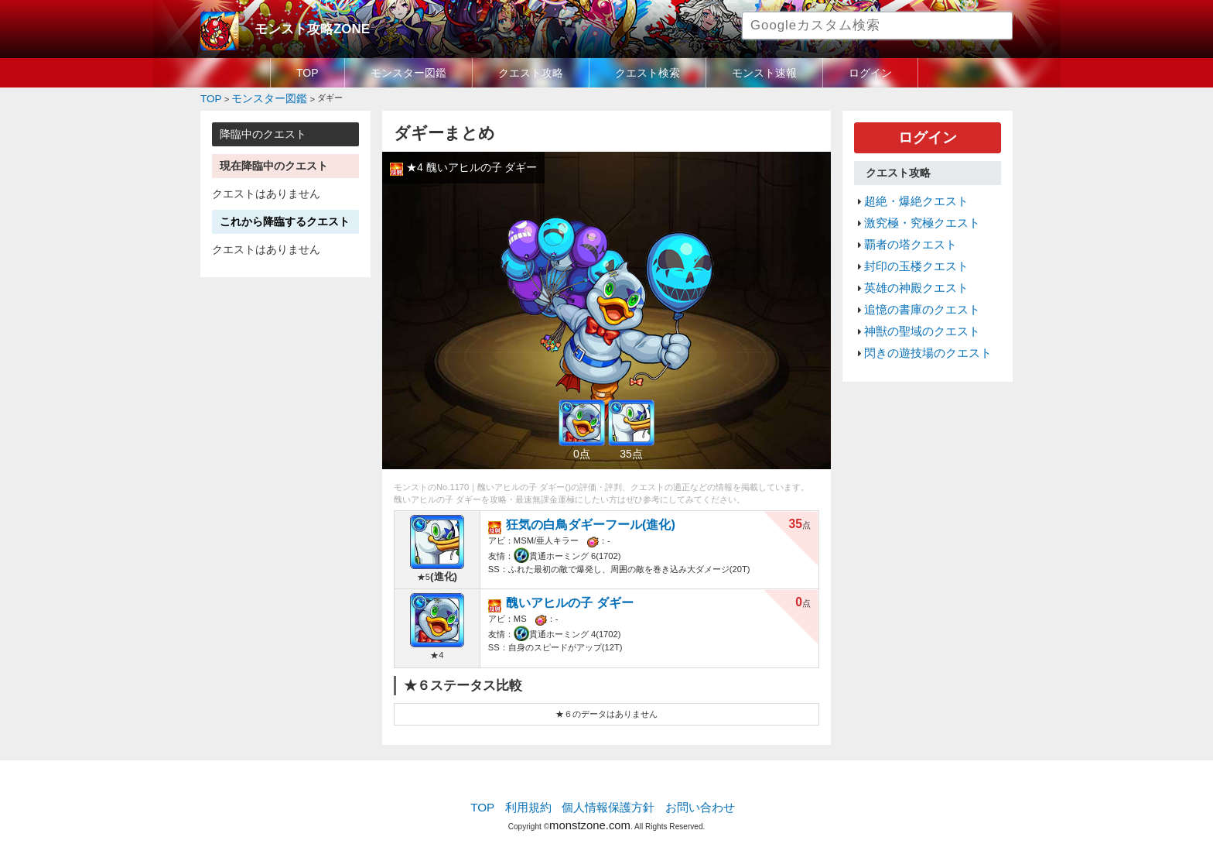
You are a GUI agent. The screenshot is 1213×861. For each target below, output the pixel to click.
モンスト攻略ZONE (302, 27)
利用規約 (537, 803)
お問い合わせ (688, 803)
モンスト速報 (764, 73)
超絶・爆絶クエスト (909, 193)
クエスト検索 (647, 73)
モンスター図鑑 (408, 73)
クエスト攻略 (530, 73)
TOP (307, 73)
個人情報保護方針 (608, 803)
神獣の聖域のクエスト (914, 304)
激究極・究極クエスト (914, 212)
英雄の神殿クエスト (909, 267)
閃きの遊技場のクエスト (919, 322)
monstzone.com (589, 816)
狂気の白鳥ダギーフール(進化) (575, 520)
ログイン (870, 73)
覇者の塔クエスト (904, 230)
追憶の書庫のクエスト (914, 285)
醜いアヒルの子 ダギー (558, 598)
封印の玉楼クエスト (909, 249)
